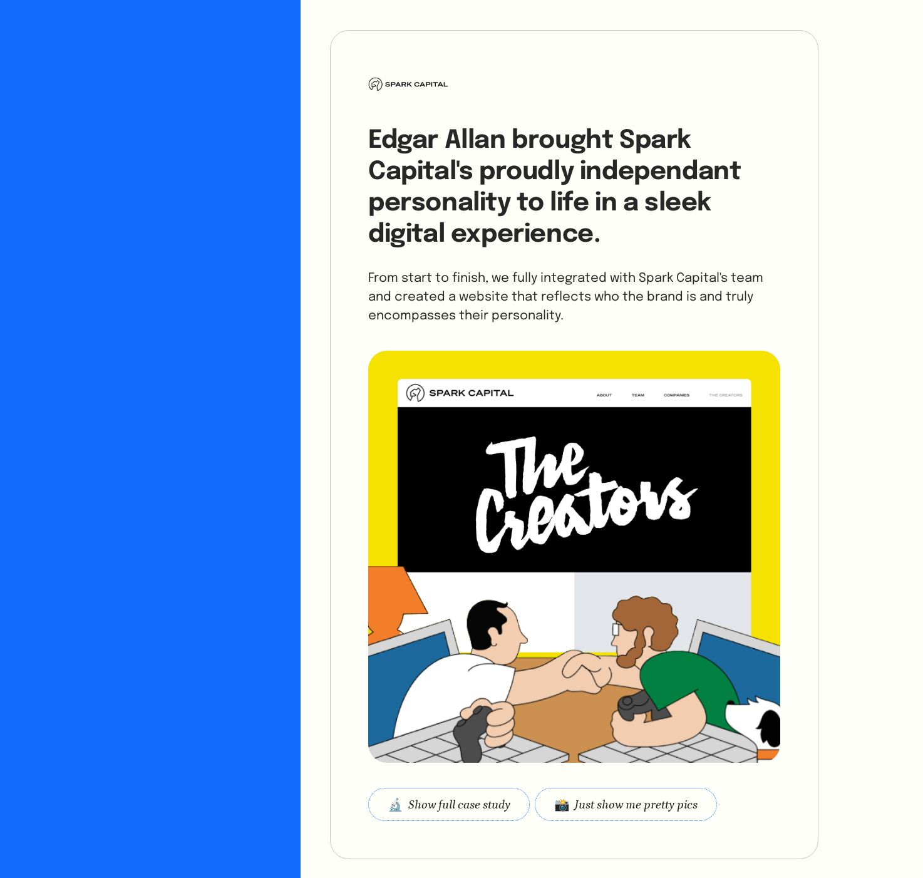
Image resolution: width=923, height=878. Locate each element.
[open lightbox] (626, 804)
